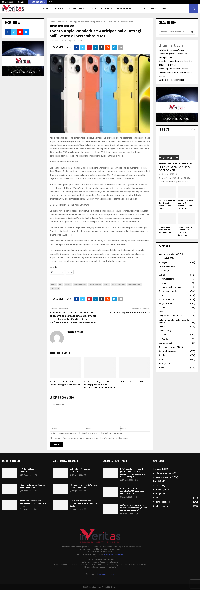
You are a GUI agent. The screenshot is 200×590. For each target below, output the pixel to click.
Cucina (142, 8)
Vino (163, 307)
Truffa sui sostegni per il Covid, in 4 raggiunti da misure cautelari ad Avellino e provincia (99, 384)
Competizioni (167, 279)
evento (68, 284)
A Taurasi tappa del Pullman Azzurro (129, 313)
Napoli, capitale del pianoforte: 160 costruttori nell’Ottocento (132, 491)
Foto (153, 8)
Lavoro (162, 326)
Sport (161, 359)
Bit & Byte (106, 8)
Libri (163, 295)
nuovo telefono (118, 284)
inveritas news (80, 284)
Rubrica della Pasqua (171, 287)
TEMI (91, 8)
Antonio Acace (57, 41)
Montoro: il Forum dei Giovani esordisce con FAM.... (167, 204)
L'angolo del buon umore (170, 316)
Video (164, 8)
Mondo (164, 339)
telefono (55, 288)
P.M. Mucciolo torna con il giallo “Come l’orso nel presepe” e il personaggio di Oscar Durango (133, 472)
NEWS (66, 26)
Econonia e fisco (166, 299)
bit (60, 284)
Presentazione (134, 284)
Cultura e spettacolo (168, 291)
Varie (72, 26)
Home (45, 8)
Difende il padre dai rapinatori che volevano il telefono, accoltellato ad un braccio (175, 72)
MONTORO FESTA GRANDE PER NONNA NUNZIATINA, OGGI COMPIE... (175, 167)
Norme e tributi (125, 8)
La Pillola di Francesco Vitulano (172, 50)
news (106, 284)
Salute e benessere (167, 351)
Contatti (21, 2)
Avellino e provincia (168, 254)
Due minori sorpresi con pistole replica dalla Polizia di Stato (32, 503)
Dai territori (75, 8)
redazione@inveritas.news (114, 554)
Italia (163, 335)
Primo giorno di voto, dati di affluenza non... (166, 230)
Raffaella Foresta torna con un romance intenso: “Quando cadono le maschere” (133, 508)
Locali (164, 283)
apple (53, 284)
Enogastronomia (166, 303)
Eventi (61, 26)
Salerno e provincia (168, 347)
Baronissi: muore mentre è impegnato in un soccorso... (185, 204)
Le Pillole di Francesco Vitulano (134, 382)
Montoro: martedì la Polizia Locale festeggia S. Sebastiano (65, 383)
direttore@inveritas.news (104, 574)
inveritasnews (95, 284)
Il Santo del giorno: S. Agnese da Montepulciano (32, 486)
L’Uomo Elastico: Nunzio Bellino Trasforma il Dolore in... (185, 231)
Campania (163, 266)
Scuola (162, 355)
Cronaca (58, 8)
